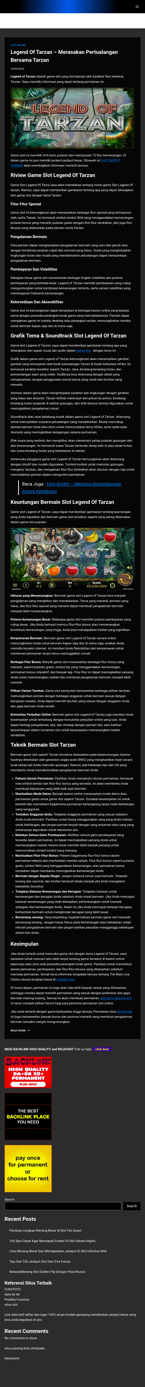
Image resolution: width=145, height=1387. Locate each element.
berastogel (124, 1011)
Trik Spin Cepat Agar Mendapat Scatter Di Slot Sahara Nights (52, 1241)
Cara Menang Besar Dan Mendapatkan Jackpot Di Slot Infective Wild (57, 1251)
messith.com (65, 979)
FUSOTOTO (13, 1289)
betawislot (12, 1358)
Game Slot (83, 350)
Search (9, 1199)
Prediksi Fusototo (17, 1299)
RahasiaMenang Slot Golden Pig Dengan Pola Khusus (47, 1272)
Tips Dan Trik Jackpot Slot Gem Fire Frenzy (39, 1261)
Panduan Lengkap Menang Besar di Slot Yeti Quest (45, 1230)
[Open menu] (136, 6)
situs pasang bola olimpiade (25, 1348)
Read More (20, 1030)
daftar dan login (36, 1314)
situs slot (11, 1304)
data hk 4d (12, 1294)
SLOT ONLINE (18, 45)
